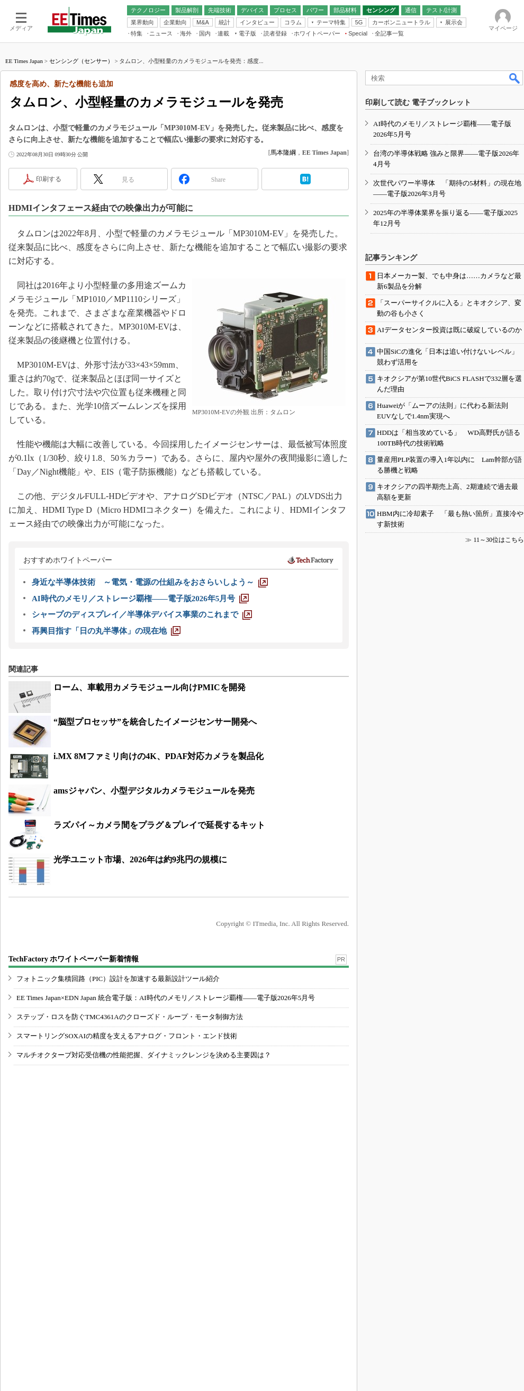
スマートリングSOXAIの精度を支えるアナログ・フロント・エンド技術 (126, 1036)
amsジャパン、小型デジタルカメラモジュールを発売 (154, 790)
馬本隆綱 (283, 152)
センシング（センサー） (81, 61)
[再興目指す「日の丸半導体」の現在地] (106, 631)
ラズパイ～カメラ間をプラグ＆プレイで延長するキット (159, 825)
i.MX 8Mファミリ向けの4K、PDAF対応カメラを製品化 (158, 756)
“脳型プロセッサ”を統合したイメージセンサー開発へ (155, 721)
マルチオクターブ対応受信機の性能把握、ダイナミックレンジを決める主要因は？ (143, 1055)
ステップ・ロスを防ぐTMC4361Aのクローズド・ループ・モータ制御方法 (129, 1017)
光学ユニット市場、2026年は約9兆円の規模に (140, 859)
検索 (515, 77)
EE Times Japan (24, 61)
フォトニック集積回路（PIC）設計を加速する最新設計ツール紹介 (118, 979)
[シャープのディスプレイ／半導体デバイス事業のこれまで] (142, 614)
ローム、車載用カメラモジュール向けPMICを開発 (149, 687)
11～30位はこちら (498, 539)
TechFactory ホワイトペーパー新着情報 (73, 959)
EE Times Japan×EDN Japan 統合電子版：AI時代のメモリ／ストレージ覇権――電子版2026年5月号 (165, 998)
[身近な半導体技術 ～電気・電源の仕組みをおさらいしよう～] (150, 582)
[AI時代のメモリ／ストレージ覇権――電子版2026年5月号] (140, 598)
